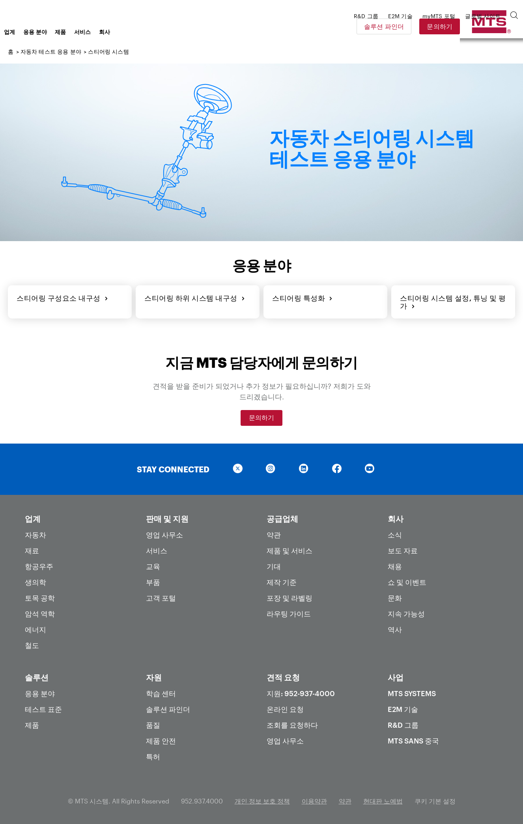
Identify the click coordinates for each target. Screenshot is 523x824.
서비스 (145, 31)
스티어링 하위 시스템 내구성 (194, 297)
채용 (395, 564)
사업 (395, 675)
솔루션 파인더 (439, 26)
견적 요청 (283, 675)
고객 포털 (161, 596)
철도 (32, 643)
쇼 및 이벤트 (407, 580)
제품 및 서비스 (289, 549)
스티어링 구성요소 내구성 (61, 297)
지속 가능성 (406, 612)
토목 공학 (40, 596)
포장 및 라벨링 (289, 596)
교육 (153, 564)
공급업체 (282, 517)
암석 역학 (40, 612)
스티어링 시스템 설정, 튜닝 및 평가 (452, 301)
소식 (395, 533)
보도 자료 (403, 549)
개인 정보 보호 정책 (262, 799)
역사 (395, 628)
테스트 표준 (43, 707)
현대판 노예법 (383, 799)
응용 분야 (98, 31)
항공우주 (39, 564)
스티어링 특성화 (301, 297)
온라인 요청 (285, 707)
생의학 (35, 580)
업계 (72, 31)
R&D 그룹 (403, 723)
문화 (395, 596)
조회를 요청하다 (292, 723)
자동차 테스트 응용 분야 (51, 51)
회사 (168, 31)
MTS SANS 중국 (413, 739)
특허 (153, 755)
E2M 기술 (403, 707)
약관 (274, 533)
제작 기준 (282, 580)
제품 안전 (161, 739)
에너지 (35, 628)
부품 (153, 580)
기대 (274, 564)
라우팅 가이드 (289, 612)
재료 (32, 549)
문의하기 (495, 26)
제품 (123, 31)
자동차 (35, 533)
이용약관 (314, 799)
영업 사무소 (164, 533)
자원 (154, 675)
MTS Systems (412, 691)
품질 (153, 723)
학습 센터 (161, 691)
